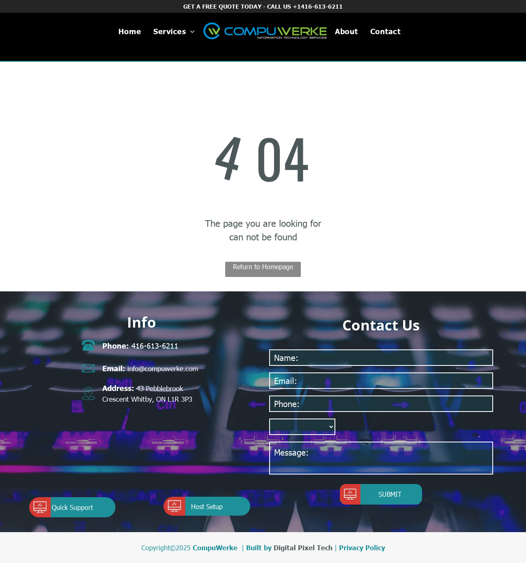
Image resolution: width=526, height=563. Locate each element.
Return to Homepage (263, 266)
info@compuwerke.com (162, 368)
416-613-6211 (155, 345)
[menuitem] (129, 31)
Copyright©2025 (166, 547)
